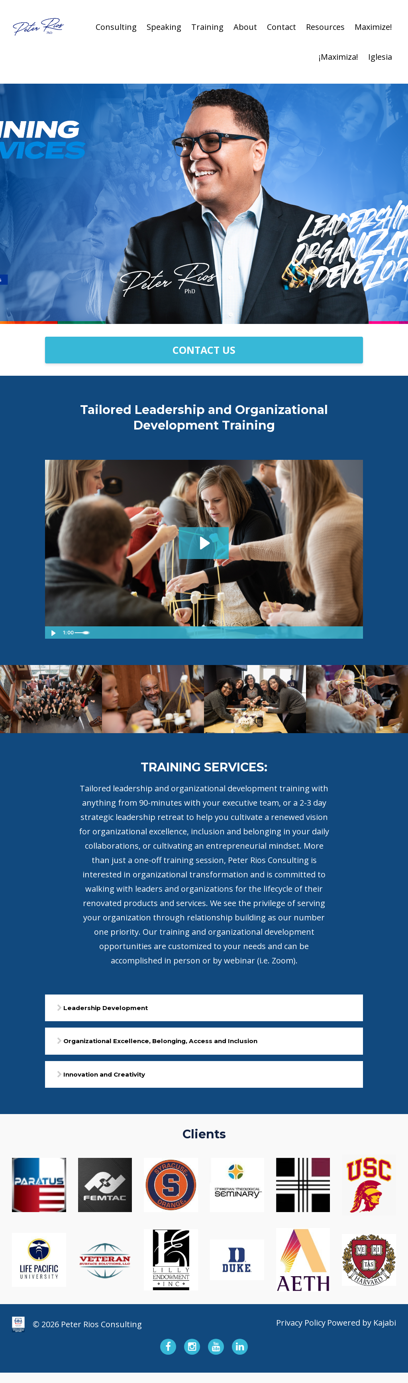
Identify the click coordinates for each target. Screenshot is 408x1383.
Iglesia (380, 56)
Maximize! (373, 27)
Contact (281, 27)
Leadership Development (126, 1009)
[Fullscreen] (355, 632)
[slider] (196, 632)
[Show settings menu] (339, 632)
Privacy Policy (294, 1334)
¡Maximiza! (338, 56)
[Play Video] (53, 632)
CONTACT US (204, 350)
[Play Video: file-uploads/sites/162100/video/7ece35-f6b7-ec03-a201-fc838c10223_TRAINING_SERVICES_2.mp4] (204, 543)
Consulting (116, 27)
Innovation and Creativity (126, 1083)
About (245, 27)
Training (207, 27)
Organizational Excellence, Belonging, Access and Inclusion (198, 1046)
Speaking (164, 27)
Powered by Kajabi (361, 1334)
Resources (325, 27)
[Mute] (324, 632)
